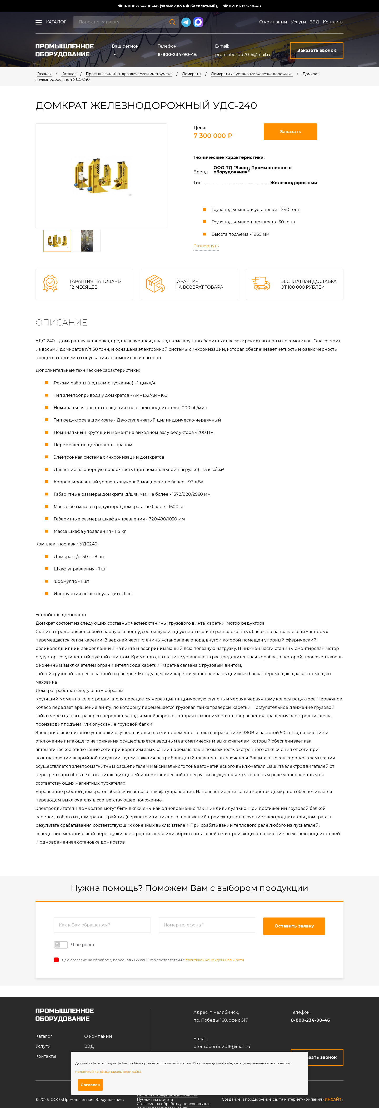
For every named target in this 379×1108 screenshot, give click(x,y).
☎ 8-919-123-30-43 (242, 6)
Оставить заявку (294, 926)
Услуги (298, 21)
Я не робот (74, 945)
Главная (44, 74)
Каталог (56, 21)
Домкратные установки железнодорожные (252, 74)
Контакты (333, 21)
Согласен (90, 1084)
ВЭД (314, 21)
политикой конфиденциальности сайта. (108, 1072)
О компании (273, 21)
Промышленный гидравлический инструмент (129, 74)
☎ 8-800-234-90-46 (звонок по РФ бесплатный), (168, 6)
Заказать (290, 131)
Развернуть (206, 245)
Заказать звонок (317, 1057)
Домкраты (191, 74)
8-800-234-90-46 (177, 54)
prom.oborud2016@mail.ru (243, 54)
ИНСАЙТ (333, 1099)
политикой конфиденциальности (215, 960)
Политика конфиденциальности (167, 1095)
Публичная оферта (155, 1099)
